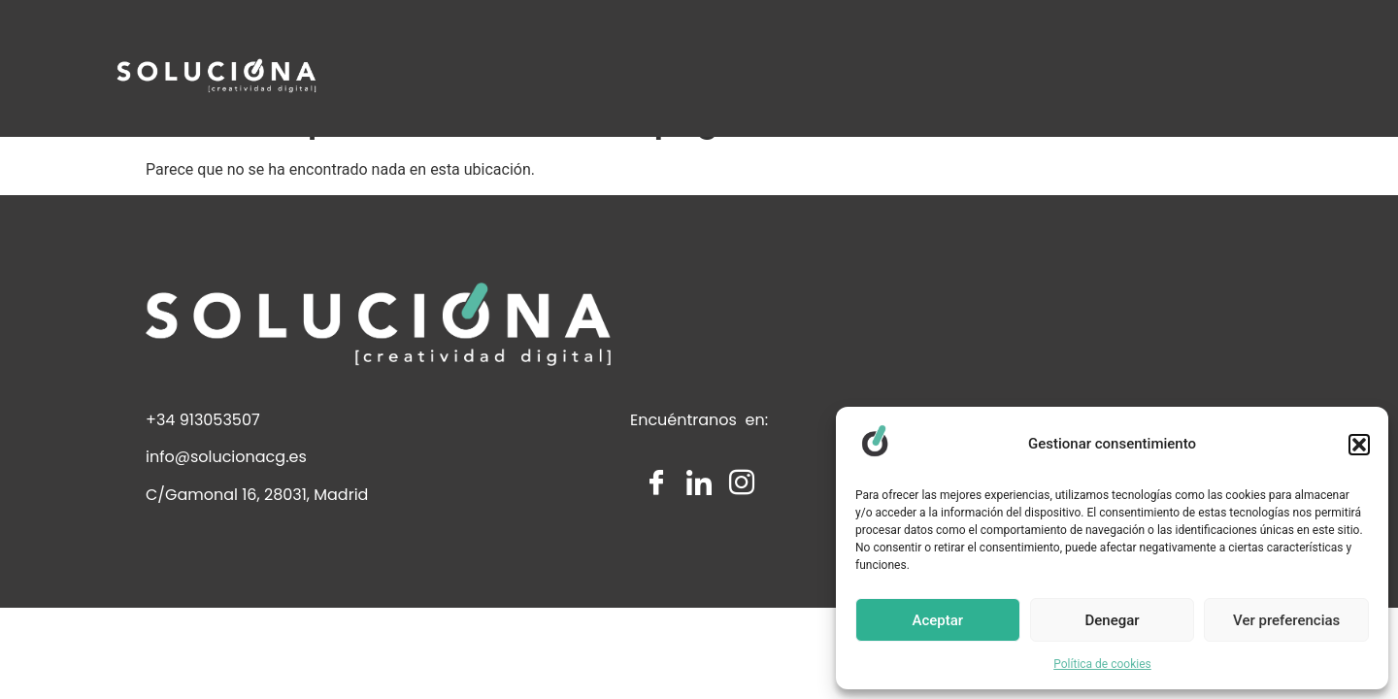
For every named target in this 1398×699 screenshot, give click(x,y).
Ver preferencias (1286, 620)
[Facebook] (656, 533)
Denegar (1111, 620)
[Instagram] (741, 533)
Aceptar (938, 620)
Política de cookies (1102, 664)
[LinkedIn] (699, 533)
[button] (1359, 444)
